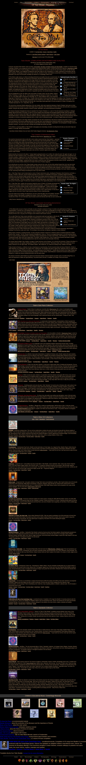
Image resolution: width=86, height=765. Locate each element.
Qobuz (48, 619)
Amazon (45, 52)
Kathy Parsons (49, 54)
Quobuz (29, 453)
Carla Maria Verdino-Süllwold (38, 54)
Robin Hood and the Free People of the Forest (14, 736)
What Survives (53, 309)
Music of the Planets (6, 725)
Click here (34, 57)
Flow (28, 69)
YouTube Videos (30, 436)
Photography (45, 2)
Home (16, 2)
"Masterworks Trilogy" (66, 333)
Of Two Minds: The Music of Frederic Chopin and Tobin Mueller (48, 66)
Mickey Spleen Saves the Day (9, 727)
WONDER (11, 430)
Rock (37, 419)
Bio (21, 2)
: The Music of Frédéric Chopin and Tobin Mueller (32, 333)
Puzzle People (12, 580)
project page (26, 408)
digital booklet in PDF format (34, 486)
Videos (36, 2)
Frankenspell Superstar (7, 734)
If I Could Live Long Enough (15, 498)
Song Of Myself (12, 661)
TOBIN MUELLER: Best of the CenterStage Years (20, 599)
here (76, 501)
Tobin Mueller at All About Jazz (25, 411)
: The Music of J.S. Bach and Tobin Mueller (29, 321)
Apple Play (48, 391)
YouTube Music (38, 52)
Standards (42, 419)
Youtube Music (29, 318)
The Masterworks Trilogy (52, 131)
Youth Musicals (50, 419)
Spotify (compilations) (23, 619)
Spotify (55, 52)
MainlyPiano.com (48, 136)
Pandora (50, 318)
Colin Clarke (57, 54)
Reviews (41, 330)
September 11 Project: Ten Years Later (18, 515)
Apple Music (50, 52)
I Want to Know (4, 729)
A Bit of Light (12, 482)
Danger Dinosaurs (5, 723)
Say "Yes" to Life (5, 732)
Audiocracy (11, 463)
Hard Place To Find (13, 679)
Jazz (33, 419)
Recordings (28, 2)
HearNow (22, 318)
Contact (71, 2)
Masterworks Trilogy (57, 349)
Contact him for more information (33, 753)
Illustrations (62, 2)
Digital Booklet (35, 488)
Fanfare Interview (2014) (64, 351)
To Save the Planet (6, 721)
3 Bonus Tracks (16, 553)
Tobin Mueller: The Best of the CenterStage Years (15, 738)
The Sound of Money (6, 731)
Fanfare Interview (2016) (64, 340)
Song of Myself (29, 663)
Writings (53, 2)
